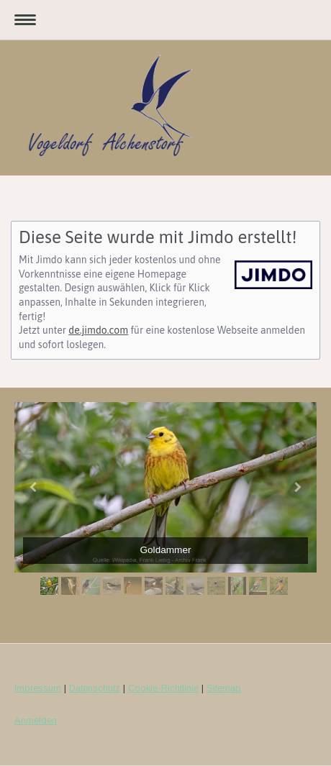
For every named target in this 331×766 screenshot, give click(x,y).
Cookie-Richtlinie (163, 688)
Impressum (37, 688)
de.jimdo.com (98, 330)
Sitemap (224, 688)
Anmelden (35, 720)
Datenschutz (94, 688)
